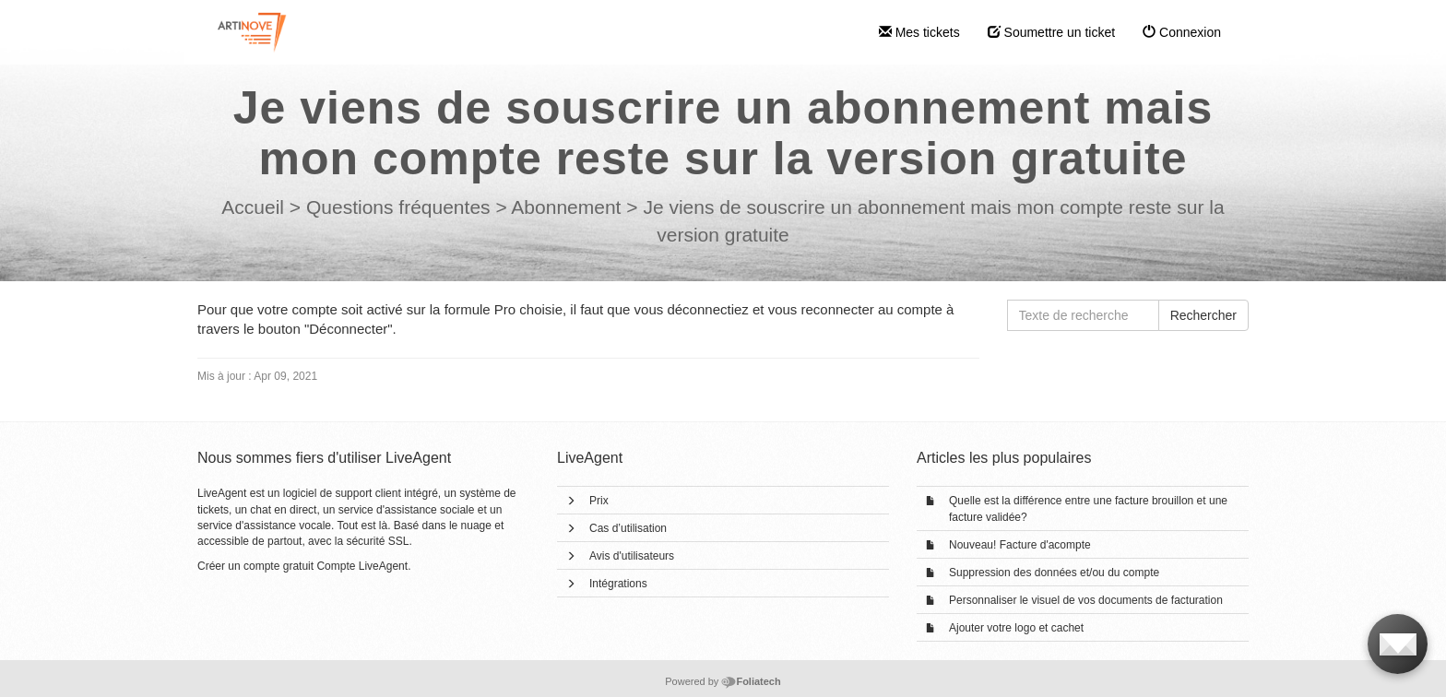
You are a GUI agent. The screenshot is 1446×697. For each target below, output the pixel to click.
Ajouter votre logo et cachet (1016, 627)
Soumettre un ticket (1052, 32)
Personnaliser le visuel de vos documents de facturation (1086, 600)
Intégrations (618, 583)
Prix (599, 500)
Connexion (1182, 32)
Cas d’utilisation (628, 528)
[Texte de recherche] (1083, 315)
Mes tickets (919, 32)
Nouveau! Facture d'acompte (1020, 544)
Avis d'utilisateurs (631, 555)
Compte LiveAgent (362, 566)
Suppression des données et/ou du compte (1054, 572)
